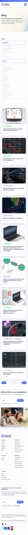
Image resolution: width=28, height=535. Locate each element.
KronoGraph (3, 446)
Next (24, 382)
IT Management (6, 84)
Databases (5, 71)
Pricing (2, 449)
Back (4, 382)
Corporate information (20, 520)
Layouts (4, 88)
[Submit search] (25, 101)
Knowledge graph (6, 86)
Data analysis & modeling (8, 69)
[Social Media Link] (2, 524)
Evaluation (5, 75)
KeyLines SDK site (18, 461)
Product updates (6, 57)
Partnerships (3, 477)
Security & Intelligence (19, 446)
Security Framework (11, 520)
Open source (5, 90)
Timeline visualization (7, 50)
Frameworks (5, 77)
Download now (21, 0)
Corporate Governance (6, 479)
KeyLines (3, 442)
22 (20, 382)
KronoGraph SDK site (19, 465)
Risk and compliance (7, 92)
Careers (3, 475)
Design (4, 73)
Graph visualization (7, 46)
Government (17, 444)
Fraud (4, 82)
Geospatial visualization (8, 48)
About (2, 473)
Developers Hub (18, 457)
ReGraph (3, 444)
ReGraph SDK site (18, 463)
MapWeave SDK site (19, 467)
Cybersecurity (6, 66)
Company (5, 54)
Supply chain (5, 97)
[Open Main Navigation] (25, 4)
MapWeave (3, 448)
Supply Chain (17, 448)
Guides (2, 457)
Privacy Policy (18, 403)
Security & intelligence (7, 95)
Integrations (5, 79)
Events (2, 459)
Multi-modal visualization (8, 52)
